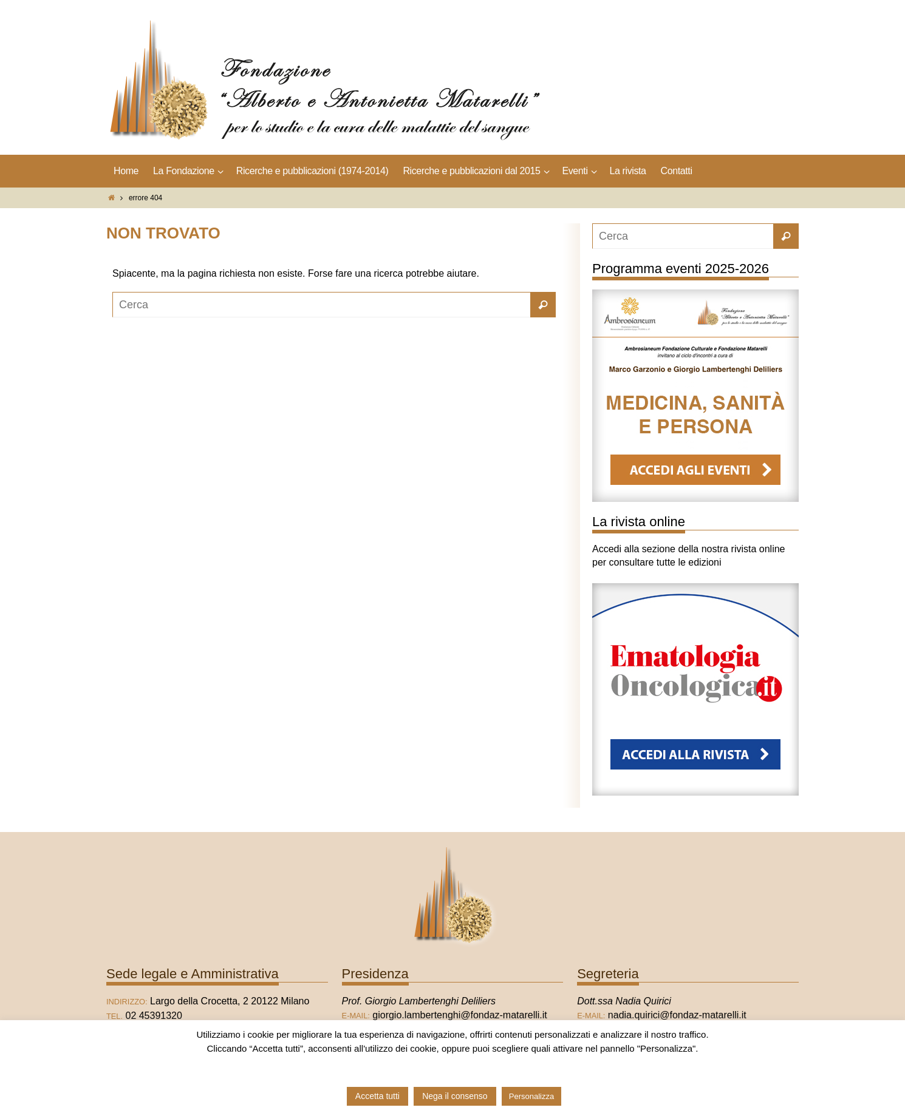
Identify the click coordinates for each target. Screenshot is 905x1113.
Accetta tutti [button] (377, 1096)
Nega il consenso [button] (454, 1096)
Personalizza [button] (531, 1096)
